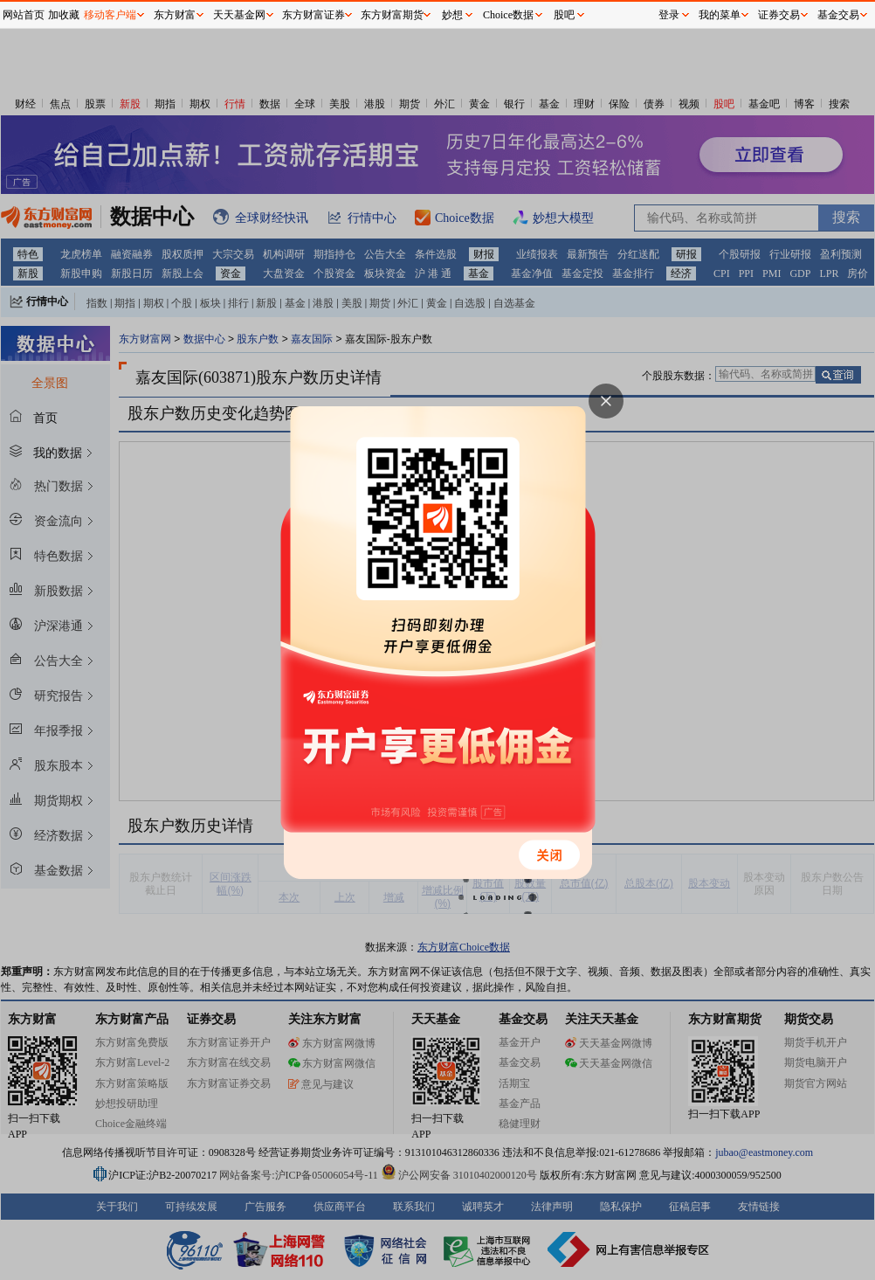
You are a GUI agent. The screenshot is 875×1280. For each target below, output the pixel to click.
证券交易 (779, 15)
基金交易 (838, 15)
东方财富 (175, 15)
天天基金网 (239, 15)
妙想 (452, 15)
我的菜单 (720, 15)
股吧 (564, 15)
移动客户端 (110, 15)
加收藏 (63, 15)
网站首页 (24, 15)
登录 (668, 15)
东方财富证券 (313, 15)
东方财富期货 (392, 15)
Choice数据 (508, 15)
